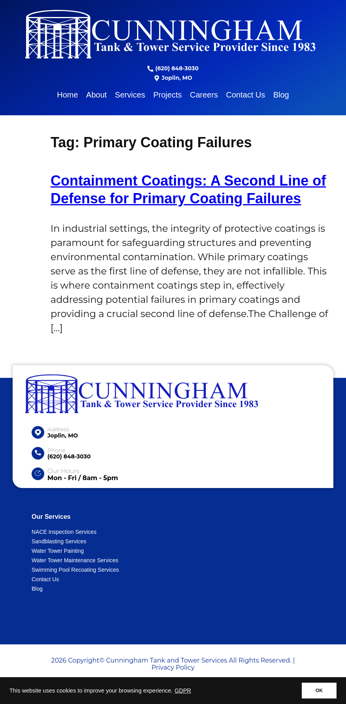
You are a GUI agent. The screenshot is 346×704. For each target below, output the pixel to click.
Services (130, 94)
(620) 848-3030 (172, 68)
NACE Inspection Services (64, 532)
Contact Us (245, 94)
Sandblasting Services (59, 541)
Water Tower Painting (58, 551)
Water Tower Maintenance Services (75, 560)
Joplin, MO (173, 78)
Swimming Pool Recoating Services (75, 570)
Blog (281, 94)
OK (319, 690)
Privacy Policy (173, 667)
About (96, 94)
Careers (204, 94)
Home (67, 94)
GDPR (183, 690)
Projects (167, 94)
